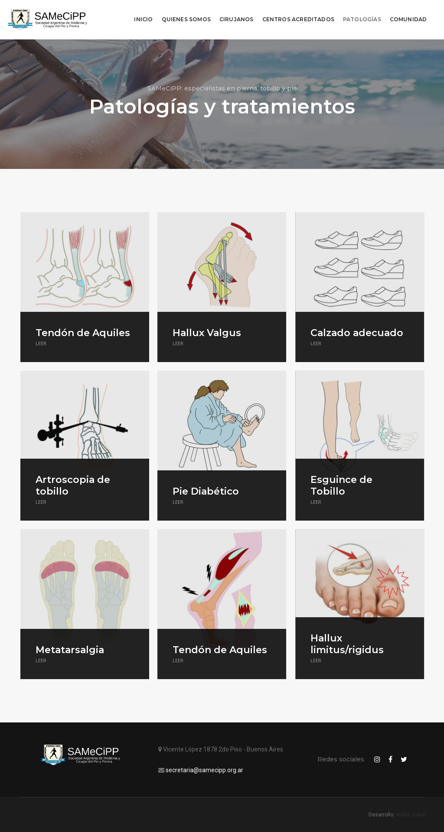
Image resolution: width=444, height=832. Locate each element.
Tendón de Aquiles (83, 333)
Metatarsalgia (70, 650)
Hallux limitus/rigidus (346, 644)
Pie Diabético (206, 491)
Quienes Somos (183, 15)
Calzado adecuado (356, 333)
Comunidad (405, 15)
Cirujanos (234, 15)
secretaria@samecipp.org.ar (204, 770)
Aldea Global (411, 815)
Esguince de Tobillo (341, 485)
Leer (41, 343)
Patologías (360, 15)
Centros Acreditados (296, 15)
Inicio (141, 15)
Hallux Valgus (207, 333)
